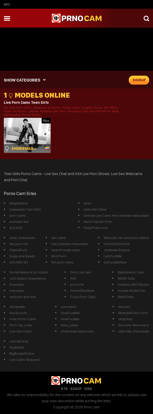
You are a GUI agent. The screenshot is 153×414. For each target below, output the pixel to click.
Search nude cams (65, 250)
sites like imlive (95, 209)
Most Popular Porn (98, 222)
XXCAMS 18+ (18, 262)
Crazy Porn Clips (83, 297)
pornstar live (19, 222)
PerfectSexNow (82, 291)
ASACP (75, 389)
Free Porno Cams (22, 319)
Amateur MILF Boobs (133, 284)
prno (87, 203)
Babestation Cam (131, 272)
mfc (7, 4)
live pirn (124, 307)
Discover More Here (133, 325)
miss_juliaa (69, 325)
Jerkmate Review (117, 250)
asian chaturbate (22, 238)
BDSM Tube (126, 278)
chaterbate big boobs (77, 331)
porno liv (77, 284)
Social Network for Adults (28, 272)
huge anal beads (22, 256)
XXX (73, 278)
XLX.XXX (15, 228)
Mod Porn (58, 256)
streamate (17, 307)
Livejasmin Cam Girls (25, 209)
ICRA (88, 389)
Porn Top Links (20, 325)
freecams (16, 284)
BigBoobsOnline (21, 353)
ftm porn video (62, 262)
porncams (68, 307)
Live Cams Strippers (24, 360)
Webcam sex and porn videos (126, 238)
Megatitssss (18, 203)
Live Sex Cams (20, 331)
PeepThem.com (96, 228)
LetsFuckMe (113, 256)
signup (139, 80)
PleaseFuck (18, 250)
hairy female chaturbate (69, 244)
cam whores (18, 341)
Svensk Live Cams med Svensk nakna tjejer (116, 215)
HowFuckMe (70, 319)
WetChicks (126, 297)
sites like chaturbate (133, 331)
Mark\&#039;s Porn (133, 313)
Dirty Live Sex (80, 272)
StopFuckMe (70, 313)
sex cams (58, 238)
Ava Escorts (18, 313)
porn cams (17, 215)
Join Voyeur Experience (27, 278)
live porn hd (18, 244)
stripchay (125, 319)
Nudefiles (16, 347)
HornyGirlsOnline (117, 244)
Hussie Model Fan (131, 291)
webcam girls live (22, 297)
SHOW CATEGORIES (22, 80)
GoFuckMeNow (115, 262)
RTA (64, 389)
